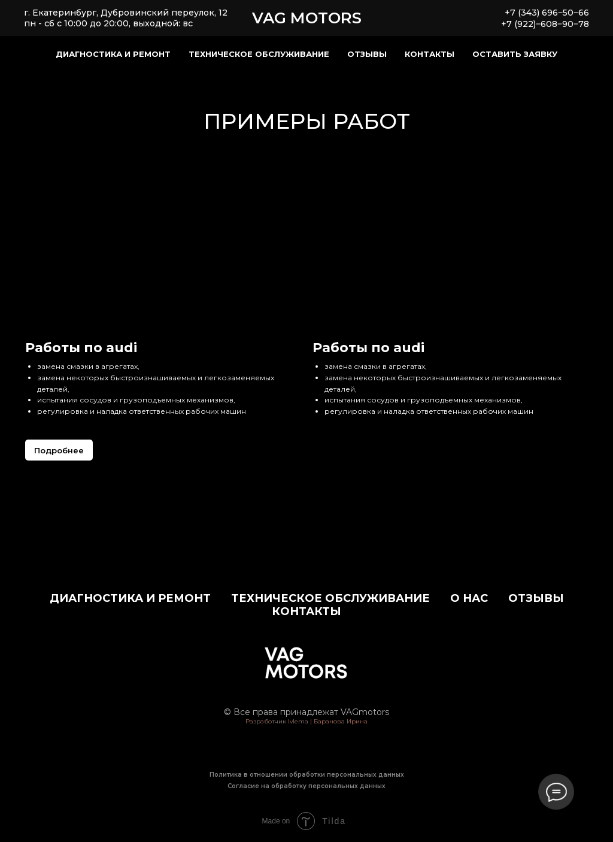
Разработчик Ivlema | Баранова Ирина (306, 721)
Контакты (429, 54)
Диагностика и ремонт (113, 54)
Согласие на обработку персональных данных (306, 786)
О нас (469, 598)
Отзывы (367, 54)
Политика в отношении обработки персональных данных (307, 775)
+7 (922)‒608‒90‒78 (545, 24)
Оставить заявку (514, 54)
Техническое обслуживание (259, 54)
